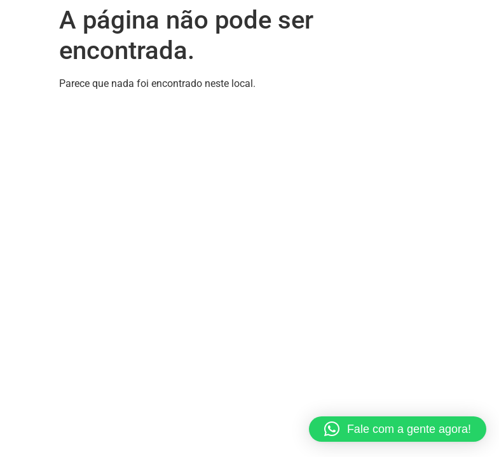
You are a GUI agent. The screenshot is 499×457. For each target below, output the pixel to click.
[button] (397, 429)
